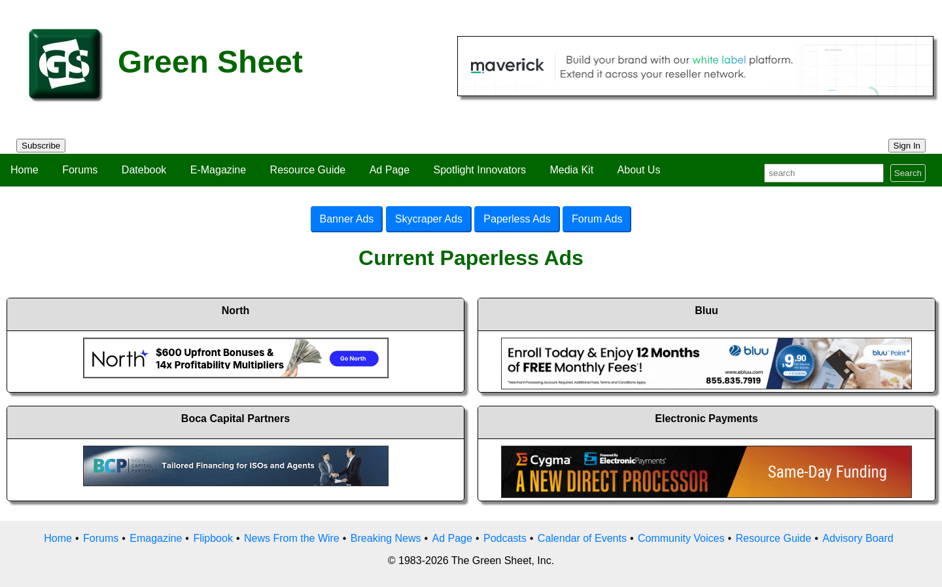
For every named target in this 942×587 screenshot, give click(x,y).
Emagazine (156, 538)
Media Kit (571, 169)
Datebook (144, 169)
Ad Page (390, 169)
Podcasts (505, 538)
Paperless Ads (516, 218)
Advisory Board (858, 538)
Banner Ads (347, 218)
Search (908, 173)
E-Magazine (218, 169)
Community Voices (681, 538)
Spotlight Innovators (480, 169)
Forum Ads (597, 218)
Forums (79, 169)
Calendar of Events (582, 538)
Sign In (907, 146)
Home (24, 169)
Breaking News (386, 538)
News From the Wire (292, 538)
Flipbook (212, 538)
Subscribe (41, 146)
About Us (639, 169)
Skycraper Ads (428, 218)
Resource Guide (308, 169)
